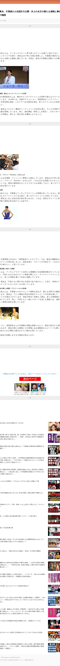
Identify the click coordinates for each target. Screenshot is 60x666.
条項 (17, 660)
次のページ (30, 378)
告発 (4, 20)
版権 (26, 660)
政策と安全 (12, 660)
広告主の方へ (30, 660)
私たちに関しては (5, 660)
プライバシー (21, 660)
